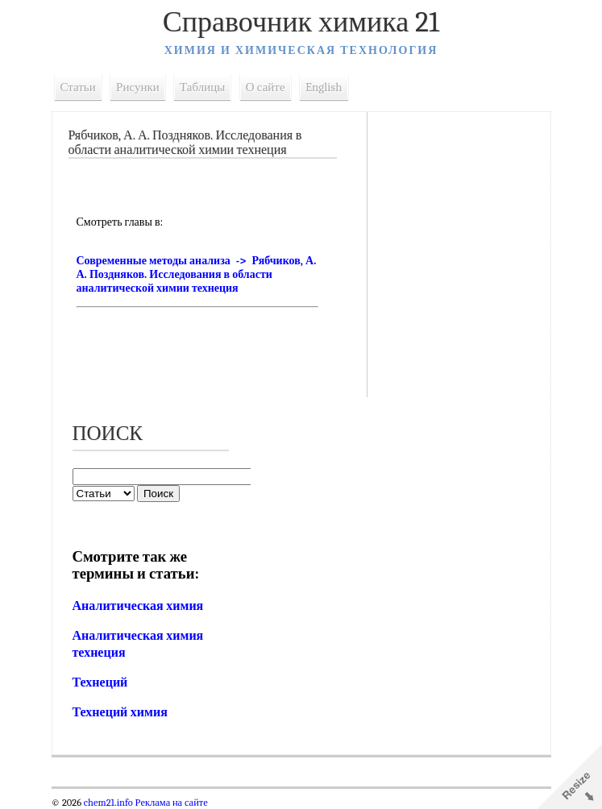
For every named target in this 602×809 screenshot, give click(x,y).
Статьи (78, 87)
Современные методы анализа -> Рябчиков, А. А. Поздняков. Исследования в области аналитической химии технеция (197, 274)
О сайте (265, 87)
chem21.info (108, 802)
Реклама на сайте (170, 802)
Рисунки (138, 87)
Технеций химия (120, 712)
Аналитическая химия (138, 606)
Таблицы (202, 87)
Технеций (100, 682)
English (324, 87)
